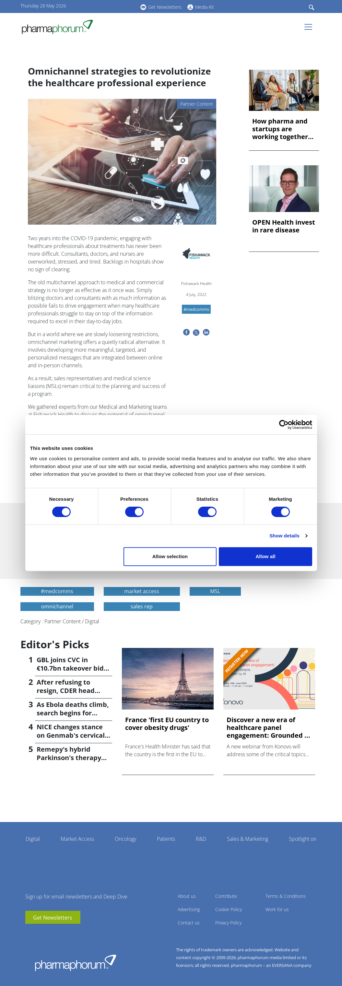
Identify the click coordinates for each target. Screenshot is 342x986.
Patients (166, 838)
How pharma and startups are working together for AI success (280, 129)
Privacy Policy (228, 923)
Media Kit (204, 7)
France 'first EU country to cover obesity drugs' (167, 724)
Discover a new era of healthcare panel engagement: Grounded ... (268, 727)
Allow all (266, 556)
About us (187, 896)
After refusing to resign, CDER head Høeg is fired (66, 690)
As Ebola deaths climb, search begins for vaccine (73, 713)
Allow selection (170, 556)
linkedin (108, 6)
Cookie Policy (228, 909)
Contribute (226, 896)
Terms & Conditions (285, 896)
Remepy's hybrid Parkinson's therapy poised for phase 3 (69, 757)
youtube (98, 6)
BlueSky (117, 6)
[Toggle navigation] (310, 27)
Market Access (77, 838)
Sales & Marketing (247, 838)
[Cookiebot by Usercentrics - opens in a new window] (283, 424)
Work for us (277, 909)
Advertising (189, 909)
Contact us (189, 923)
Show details (284, 535)
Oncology (125, 838)
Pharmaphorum (75, 963)
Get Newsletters (165, 7)
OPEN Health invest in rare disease (283, 226)
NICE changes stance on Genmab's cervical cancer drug (71, 735)
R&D (201, 838)
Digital (33, 838)
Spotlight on (302, 838)
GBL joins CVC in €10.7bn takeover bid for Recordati (70, 668)
